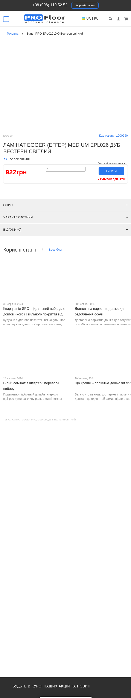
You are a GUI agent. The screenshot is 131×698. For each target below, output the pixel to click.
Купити (111, 171)
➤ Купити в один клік (111, 179)
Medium (42, 419)
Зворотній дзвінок (85, 5)
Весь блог (55, 249)
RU (96, 18)
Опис (65, 205)
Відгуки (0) (65, 229)
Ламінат (16, 419)
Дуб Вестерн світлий (62, 419)
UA (89, 18)
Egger (8, 135)
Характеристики (65, 217)
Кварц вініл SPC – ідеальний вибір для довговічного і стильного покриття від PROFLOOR (34, 314)
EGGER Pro (29, 419)
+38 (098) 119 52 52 (49, 5)
